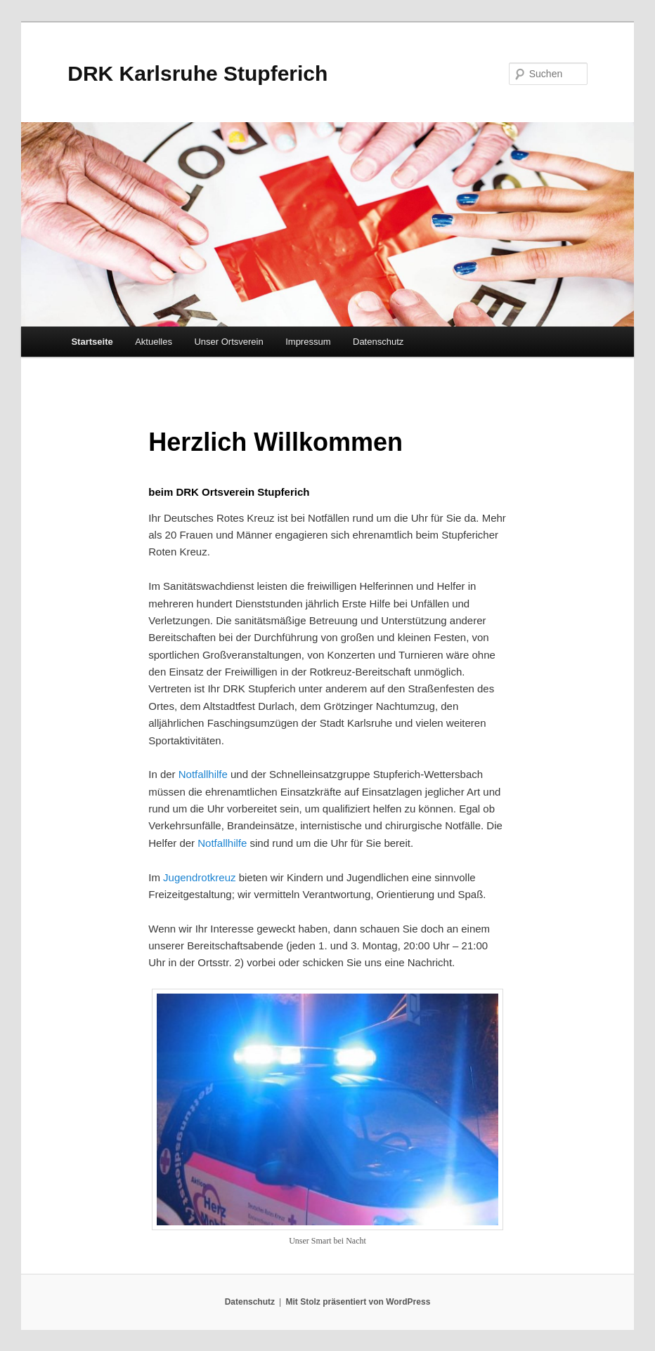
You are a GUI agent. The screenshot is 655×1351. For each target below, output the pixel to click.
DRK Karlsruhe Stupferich (197, 73)
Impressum (307, 341)
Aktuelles (153, 341)
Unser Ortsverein (228, 341)
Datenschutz (378, 341)
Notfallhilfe (203, 774)
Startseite (91, 341)
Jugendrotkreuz (199, 877)
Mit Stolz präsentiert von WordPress (357, 1302)
